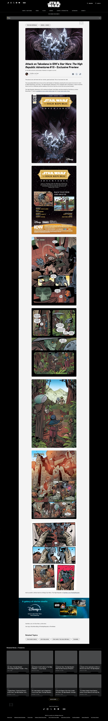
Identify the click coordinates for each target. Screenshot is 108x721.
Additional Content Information (19, 717)
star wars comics (32, 639)
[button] (54, 699)
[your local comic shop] (64, 91)
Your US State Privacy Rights (54, 717)
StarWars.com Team (34, 73)
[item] (27, 10)
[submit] (87, 3)
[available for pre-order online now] (45, 91)
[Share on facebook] (73, 74)
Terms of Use (9, 717)
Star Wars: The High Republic (61, 639)
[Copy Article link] (80, 74)
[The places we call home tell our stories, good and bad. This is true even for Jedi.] (54, 79)
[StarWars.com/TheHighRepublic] (71, 592)
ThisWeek (75, 639)
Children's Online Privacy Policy (40, 717)
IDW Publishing (44, 639)
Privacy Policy (30, 717)
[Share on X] (76, 74)
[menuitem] (37, 10)
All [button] (9, 18)
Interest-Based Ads (85, 717)
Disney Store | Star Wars (65, 717)
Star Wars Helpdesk (76, 717)
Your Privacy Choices (95, 717)
